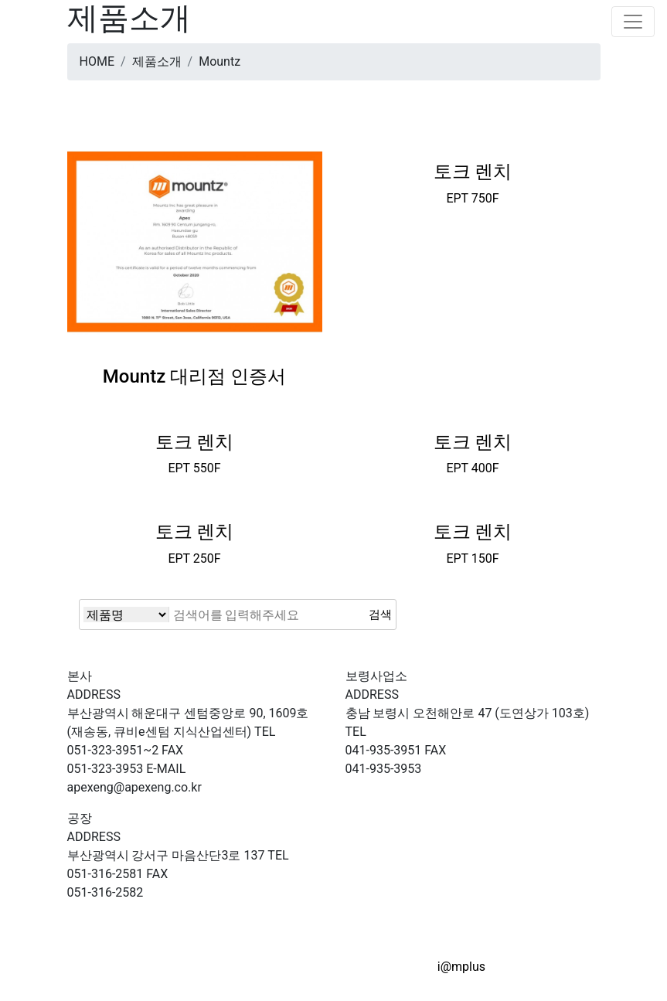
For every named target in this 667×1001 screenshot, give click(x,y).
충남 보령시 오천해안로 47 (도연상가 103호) (467, 703)
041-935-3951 (383, 741)
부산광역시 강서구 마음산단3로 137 (166, 846)
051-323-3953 (125, 759)
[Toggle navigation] (633, 21)
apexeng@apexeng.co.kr (134, 778)
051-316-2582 (117, 883)
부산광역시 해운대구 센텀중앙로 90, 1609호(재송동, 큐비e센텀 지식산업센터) (188, 713)
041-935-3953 (396, 759)
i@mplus (461, 966)
